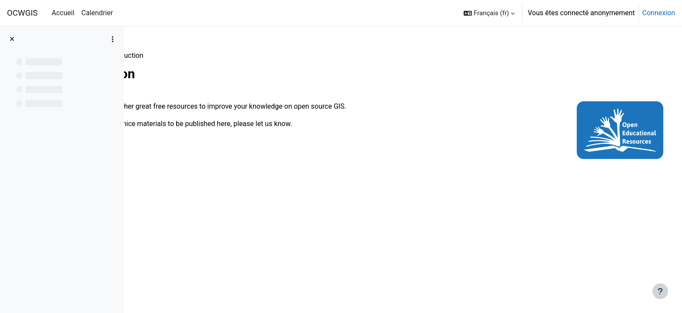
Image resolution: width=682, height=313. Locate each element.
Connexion (658, 13)
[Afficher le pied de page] (660, 291)
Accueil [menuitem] (63, 13)
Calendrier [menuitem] (97, 13)
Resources (157, 55)
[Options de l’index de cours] (112, 39)
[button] (489, 13)
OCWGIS (22, 13)
